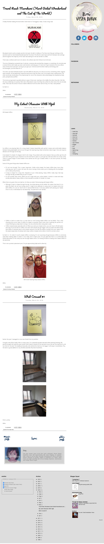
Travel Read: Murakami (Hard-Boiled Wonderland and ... (52, 506)
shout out (75, 137)
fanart (74, 152)
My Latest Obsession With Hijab (34, 103)
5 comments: (8, 427)
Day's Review (12, 96)
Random (75, 140)
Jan (40, 515)
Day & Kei (75, 139)
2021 (39, 483)
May (40, 502)
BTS (74, 146)
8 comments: (8, 287)
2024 (39, 479)
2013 (39, 526)
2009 (39, 535)
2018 (39, 490)
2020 (39, 485)
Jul (40, 498)
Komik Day (75, 131)
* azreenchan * (75, 479)
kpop (74, 148)
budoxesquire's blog (77, 492)
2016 (39, 520)
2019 (39, 488)
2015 (39, 522)
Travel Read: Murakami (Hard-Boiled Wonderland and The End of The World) (34, 11)
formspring (75, 153)
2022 (39, 481)
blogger (74, 144)
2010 (39, 533)
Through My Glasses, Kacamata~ (80, 502)
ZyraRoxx (74, 511)
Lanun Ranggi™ (76, 483)
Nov (40, 491)
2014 (39, 524)
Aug (40, 496)
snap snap (11, 429)
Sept (40, 494)
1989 (39, 539)
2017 (39, 518)
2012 (39, 529)
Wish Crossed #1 (34, 296)
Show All (100, 520)
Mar (40, 504)
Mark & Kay (75, 150)
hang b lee (81, 493)
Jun (40, 500)
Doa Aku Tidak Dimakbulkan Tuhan (86, 512)
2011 (39, 531)
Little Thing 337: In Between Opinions (80, 480)
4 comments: (8, 94)
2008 (39, 537)
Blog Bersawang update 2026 (85, 484)
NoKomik (75, 135)
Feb (40, 513)
